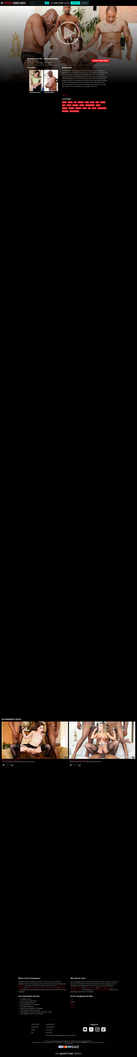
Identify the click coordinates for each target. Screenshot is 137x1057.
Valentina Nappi (32, 987)
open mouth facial (102, 108)
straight (84, 108)
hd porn (94, 108)
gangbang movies (90, 987)
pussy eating (65, 111)
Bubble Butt (78, 108)
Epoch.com (39, 1042)
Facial (63, 105)
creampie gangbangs (76, 989)
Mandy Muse (53, 987)
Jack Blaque (17, 761)
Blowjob (69, 105)
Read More (65, 95)
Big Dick (98, 105)
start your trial (100, 61)
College (87, 102)
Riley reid (46, 987)
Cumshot (82, 105)
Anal (75, 102)
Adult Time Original (74, 111)
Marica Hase (40, 987)
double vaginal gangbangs (106, 987)
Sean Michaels (49, 92)
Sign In (84, 3)
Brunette (64, 102)
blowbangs (21, 985)
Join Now (75, 3)
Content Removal (68, 1043)
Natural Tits (80, 102)
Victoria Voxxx (35, 92)
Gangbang (64, 108)
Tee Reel (72, 761)
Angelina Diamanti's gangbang (101, 989)
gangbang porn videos (77, 987)
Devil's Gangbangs (10, 764)
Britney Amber (78, 761)
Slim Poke (99, 761)
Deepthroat (75, 105)
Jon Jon (4, 761)
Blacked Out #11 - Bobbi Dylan (11, 760)
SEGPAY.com (85, 1042)
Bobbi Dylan (24, 761)
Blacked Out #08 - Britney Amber (80, 760)
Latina (97, 102)
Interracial (102, 102)
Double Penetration (90, 105)
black (89, 108)
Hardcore (70, 102)
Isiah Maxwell (10, 761)
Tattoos (92, 102)
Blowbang (71, 108)
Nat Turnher (85, 761)
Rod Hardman (31, 761)
